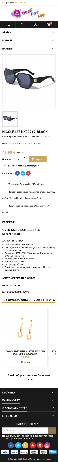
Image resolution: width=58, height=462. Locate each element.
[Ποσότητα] (18, 159)
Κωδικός (6, 136)
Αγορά (37, 159)
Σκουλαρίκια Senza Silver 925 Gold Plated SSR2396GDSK (25, 352)
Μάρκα (35, 136)
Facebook (29, 379)
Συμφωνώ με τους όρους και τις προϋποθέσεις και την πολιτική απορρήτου (29, 437)
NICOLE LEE (15, 285)
